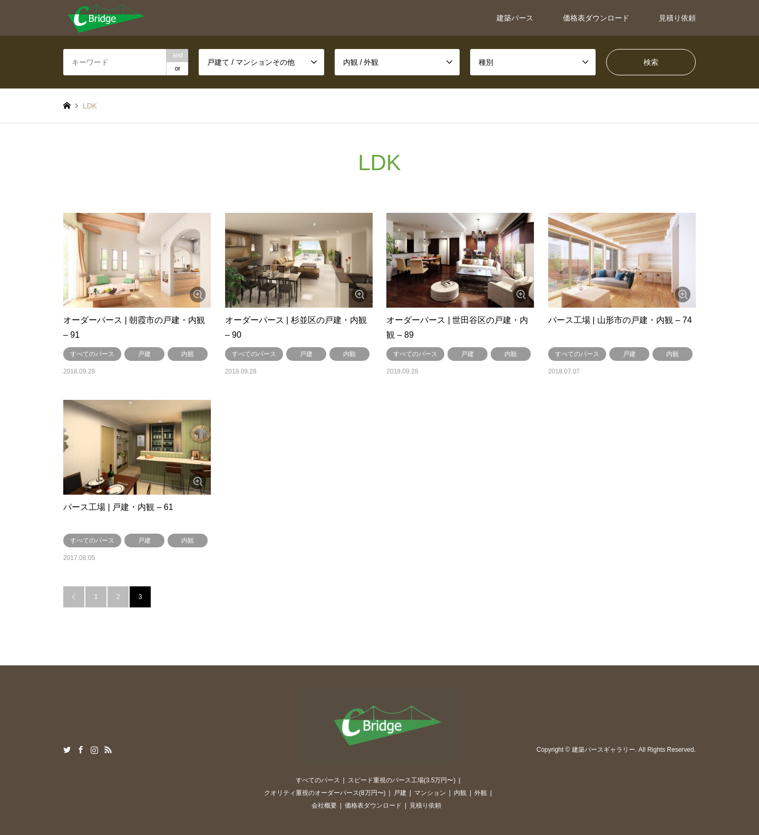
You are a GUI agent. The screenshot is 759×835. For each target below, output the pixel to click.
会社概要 (324, 805)
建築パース (515, 18)
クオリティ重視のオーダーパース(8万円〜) (325, 793)
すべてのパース (92, 354)
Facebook (80, 749)
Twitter (67, 749)
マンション (430, 793)
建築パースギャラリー (603, 750)
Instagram (94, 749)
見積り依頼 (677, 18)
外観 (480, 793)
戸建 (144, 354)
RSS (108, 749)
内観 (187, 354)
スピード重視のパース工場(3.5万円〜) (402, 780)
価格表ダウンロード (596, 18)
